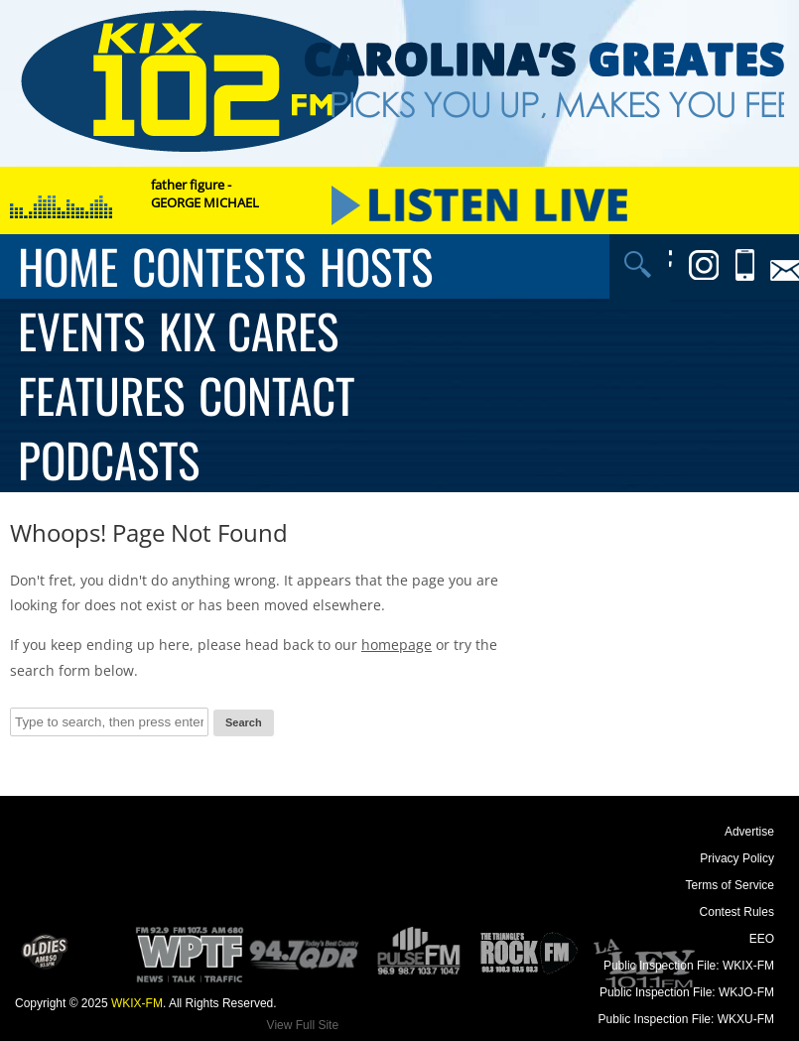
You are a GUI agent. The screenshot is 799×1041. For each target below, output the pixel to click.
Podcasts (109, 460)
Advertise (749, 832)
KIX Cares (248, 331)
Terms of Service (730, 885)
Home (68, 266)
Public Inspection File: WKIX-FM (688, 966)
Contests (219, 266)
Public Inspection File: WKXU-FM (686, 1019)
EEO (761, 939)
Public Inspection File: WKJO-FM (686, 992)
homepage (396, 644)
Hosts (376, 266)
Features (101, 395)
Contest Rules (737, 912)
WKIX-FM (137, 1003)
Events (81, 331)
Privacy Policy (737, 858)
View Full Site (302, 1025)
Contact (276, 395)
